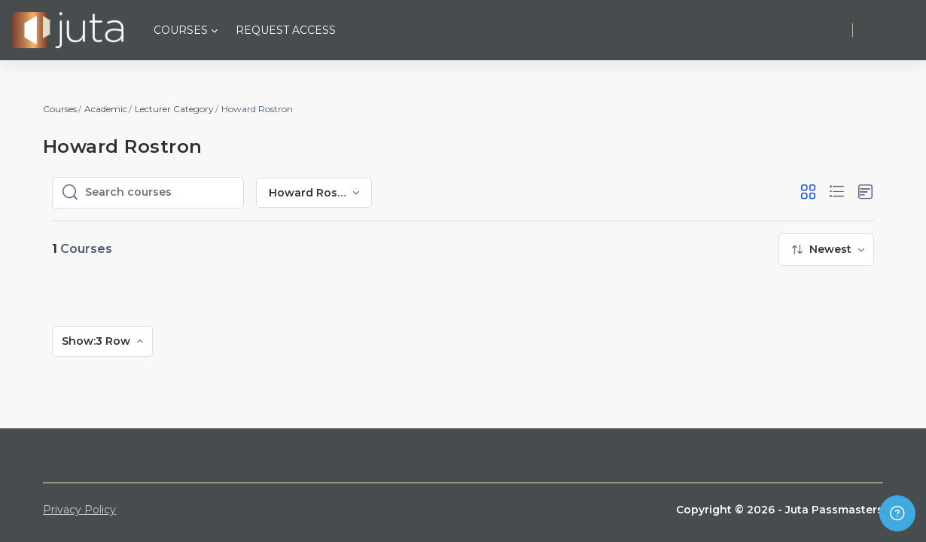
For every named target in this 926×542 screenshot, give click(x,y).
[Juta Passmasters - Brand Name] (68, 30)
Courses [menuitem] (181, 30)
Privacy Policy (79, 509)
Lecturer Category (174, 108)
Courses (60, 108)
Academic (105, 108)
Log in (889, 30)
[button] (808, 192)
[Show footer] (897, 513)
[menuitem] (826, 249)
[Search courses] (159, 193)
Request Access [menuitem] (286, 30)
